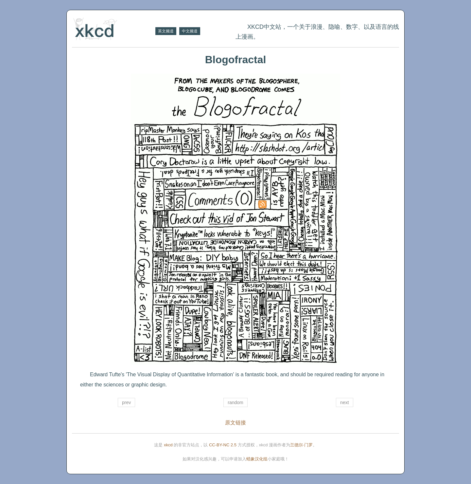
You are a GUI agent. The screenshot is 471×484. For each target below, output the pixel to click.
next (344, 402)
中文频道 (190, 31)
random (235, 402)
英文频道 (166, 31)
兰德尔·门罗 (301, 444)
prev (126, 402)
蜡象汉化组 (257, 458)
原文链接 (235, 422)
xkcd (168, 444)
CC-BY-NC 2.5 (222, 444)
